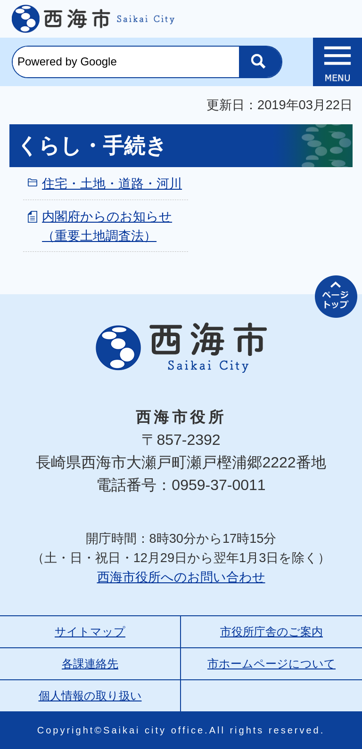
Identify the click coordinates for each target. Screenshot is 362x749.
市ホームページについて (271, 663)
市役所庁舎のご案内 (271, 631)
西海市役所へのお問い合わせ (181, 577)
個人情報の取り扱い (90, 695)
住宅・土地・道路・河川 (112, 183)
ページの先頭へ (336, 296)
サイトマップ (90, 631)
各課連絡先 (90, 663)
